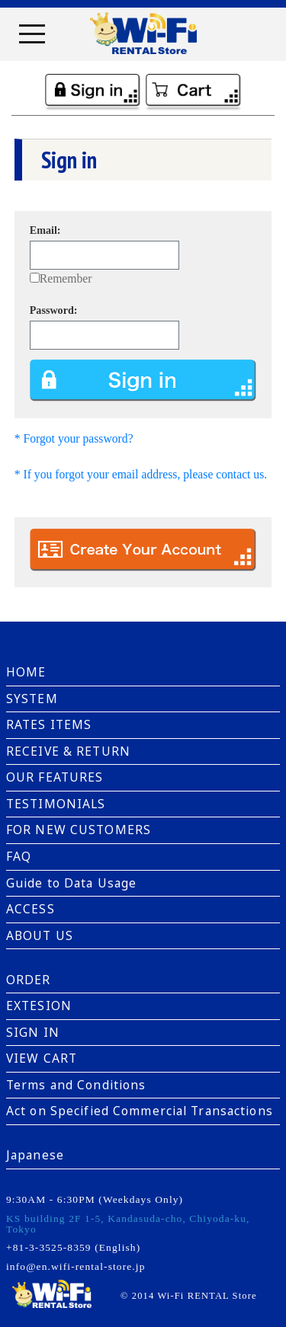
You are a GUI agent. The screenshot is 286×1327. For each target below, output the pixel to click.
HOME (26, 672)
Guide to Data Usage (71, 883)
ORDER (28, 979)
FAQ (18, 856)
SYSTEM (32, 698)
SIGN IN (32, 1032)
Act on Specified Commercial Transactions (139, 1110)
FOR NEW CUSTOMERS (78, 829)
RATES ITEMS (49, 724)
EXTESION (39, 1005)
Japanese (35, 1154)
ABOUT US (39, 935)
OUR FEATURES (54, 777)
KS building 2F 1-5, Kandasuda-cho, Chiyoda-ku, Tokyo (128, 1223)
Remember (66, 278)
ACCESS (30, 908)
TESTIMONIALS (55, 803)
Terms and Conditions (76, 1084)
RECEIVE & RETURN (68, 751)
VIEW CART (41, 1058)
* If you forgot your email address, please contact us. (140, 474)
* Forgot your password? (73, 438)
